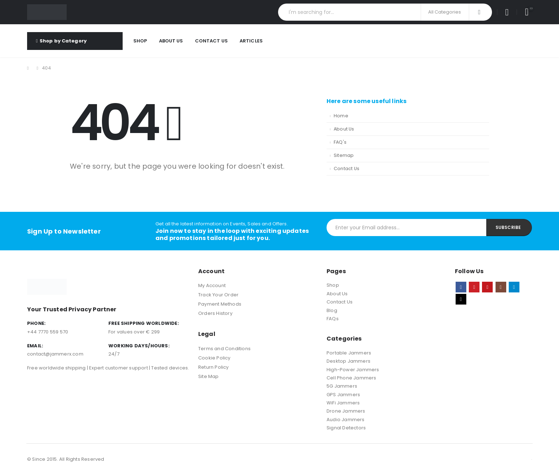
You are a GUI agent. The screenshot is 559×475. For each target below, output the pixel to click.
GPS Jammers (343, 394)
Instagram (501, 287)
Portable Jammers (349, 352)
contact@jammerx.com (55, 354)
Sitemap (344, 155)
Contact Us (211, 40)
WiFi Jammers (343, 402)
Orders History (215, 313)
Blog (332, 310)
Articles (251, 40)
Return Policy (213, 367)
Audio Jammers (346, 419)
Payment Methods (219, 304)
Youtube (487, 287)
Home (341, 116)
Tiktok (461, 299)
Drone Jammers (346, 411)
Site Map (208, 376)
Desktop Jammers (348, 361)
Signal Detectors (346, 427)
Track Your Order (218, 294)
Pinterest (474, 287)
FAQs (333, 318)
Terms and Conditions (224, 348)
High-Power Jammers (353, 369)
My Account (212, 285)
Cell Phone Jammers (351, 377)
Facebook (461, 287)
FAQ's (340, 142)
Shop (140, 40)
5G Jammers (342, 386)
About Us (171, 40)
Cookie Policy (214, 357)
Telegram (514, 287)
